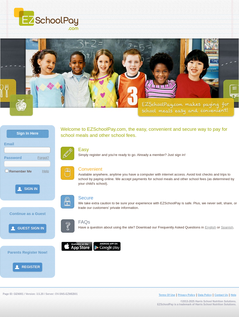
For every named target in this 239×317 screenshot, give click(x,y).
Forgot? (43, 158)
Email (9, 144)
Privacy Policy (186, 295)
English (210, 227)
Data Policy (205, 295)
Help (45, 171)
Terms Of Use (167, 295)
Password (13, 158)
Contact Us (221, 295)
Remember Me (20, 171)
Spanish (227, 227)
